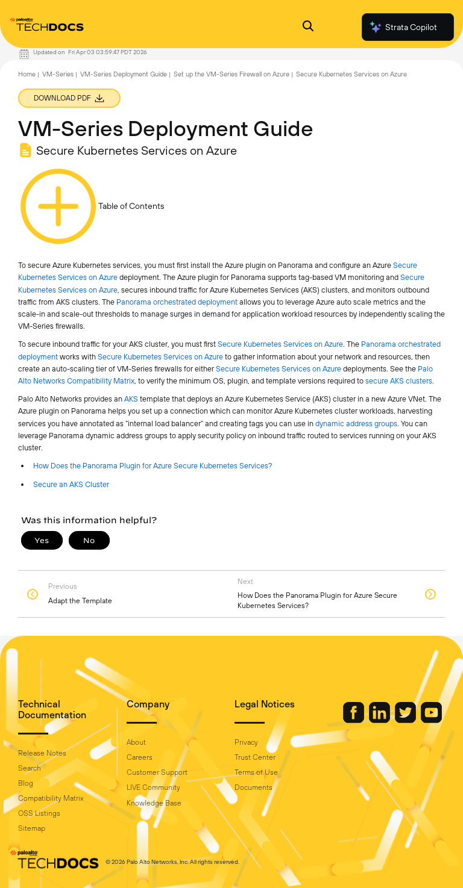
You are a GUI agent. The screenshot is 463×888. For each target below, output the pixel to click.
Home (27, 74)
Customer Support (157, 772)
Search (29, 768)
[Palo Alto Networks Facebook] (354, 720)
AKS (131, 398)
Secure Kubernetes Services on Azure (351, 74)
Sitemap (31, 828)
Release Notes (42, 753)
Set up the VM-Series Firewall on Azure (231, 74)
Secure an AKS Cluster (71, 484)
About (136, 742)
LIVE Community (153, 787)
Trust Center (255, 757)
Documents (253, 787)
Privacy (246, 742)
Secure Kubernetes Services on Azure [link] (280, 344)
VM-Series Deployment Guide (123, 74)
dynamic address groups (356, 423)
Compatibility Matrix (50, 798)
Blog (25, 783)
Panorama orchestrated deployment (177, 301)
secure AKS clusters (398, 380)
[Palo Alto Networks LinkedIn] (380, 720)
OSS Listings (39, 813)
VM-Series (58, 74)
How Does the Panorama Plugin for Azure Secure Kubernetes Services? (152, 465)
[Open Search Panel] (308, 27)
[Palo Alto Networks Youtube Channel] (431, 720)
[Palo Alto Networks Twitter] (406, 720)
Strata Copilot (402, 27)
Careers (140, 757)
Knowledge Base (154, 803)
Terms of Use (256, 772)
